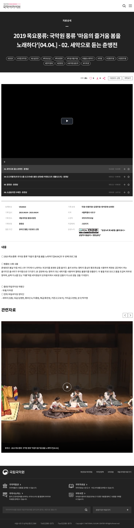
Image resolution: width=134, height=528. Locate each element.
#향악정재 (49, 63)
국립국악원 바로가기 (124, 472)
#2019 (10, 58)
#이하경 (86, 63)
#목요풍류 (59, 58)
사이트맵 (111, 472)
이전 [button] (125, 315)
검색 (86, 510)
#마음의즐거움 (72, 58)
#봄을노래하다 (87, 58)
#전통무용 (110, 58)
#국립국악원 (22, 58)
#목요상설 (47, 58)
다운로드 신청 (115, 78)
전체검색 (124, 6)
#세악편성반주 (73, 63)
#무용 (100, 58)
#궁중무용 (122, 58)
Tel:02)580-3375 (47, 523)
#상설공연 (35, 58)
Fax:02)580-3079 (65, 523)
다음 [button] (130, 315)
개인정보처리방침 (86, 472)
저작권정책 (100, 472)
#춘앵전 (60, 63)
